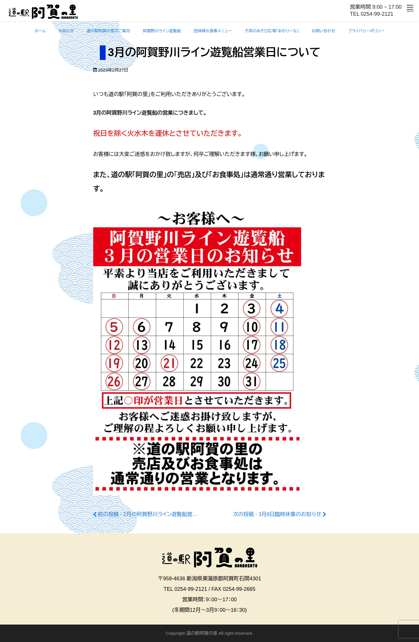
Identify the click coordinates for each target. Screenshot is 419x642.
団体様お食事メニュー (213, 31)
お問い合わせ (323, 31)
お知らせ (66, 31)
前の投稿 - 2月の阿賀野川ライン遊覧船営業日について (160, 514)
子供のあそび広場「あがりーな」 (272, 31)
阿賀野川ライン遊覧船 (162, 31)
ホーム (40, 31)
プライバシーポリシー (366, 31)
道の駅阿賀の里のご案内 (108, 31)
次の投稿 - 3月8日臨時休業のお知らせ (277, 514)
